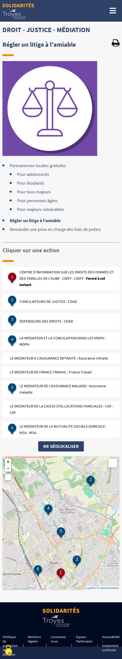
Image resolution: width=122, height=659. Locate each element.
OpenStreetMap (108, 588)
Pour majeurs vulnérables (40, 209)
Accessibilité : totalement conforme (111, 643)
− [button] (8, 468)
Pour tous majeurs (34, 192)
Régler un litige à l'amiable (35, 220)
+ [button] (8, 462)
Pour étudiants (30, 183)
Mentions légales (34, 639)
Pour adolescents (33, 174)
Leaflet (91, 588)
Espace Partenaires (84, 639)
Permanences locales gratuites (38, 165)
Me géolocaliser (61, 446)
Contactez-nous (58, 639)
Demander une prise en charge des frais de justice (55, 229)
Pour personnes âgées (37, 200)
